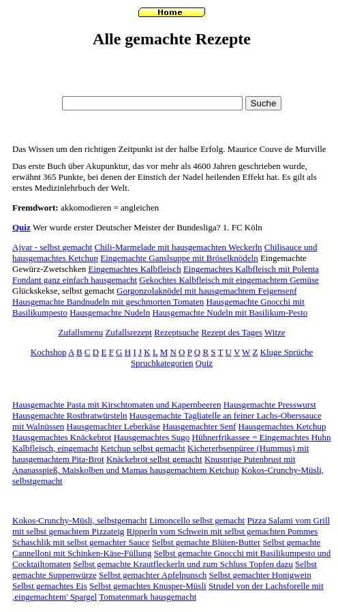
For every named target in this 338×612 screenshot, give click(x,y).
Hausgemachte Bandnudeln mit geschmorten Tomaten (108, 301)
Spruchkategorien (162, 363)
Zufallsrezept (128, 332)
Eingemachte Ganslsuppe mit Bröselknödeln (179, 258)
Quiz (21, 227)
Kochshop (49, 352)
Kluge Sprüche (286, 352)
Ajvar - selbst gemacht (52, 247)
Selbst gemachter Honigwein (260, 575)
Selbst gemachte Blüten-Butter (206, 542)
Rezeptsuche (176, 332)
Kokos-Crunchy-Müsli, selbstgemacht (79, 520)
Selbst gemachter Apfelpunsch (152, 575)
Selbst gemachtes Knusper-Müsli (147, 586)
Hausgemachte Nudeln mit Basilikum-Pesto (229, 312)
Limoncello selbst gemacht (197, 520)
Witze (275, 332)
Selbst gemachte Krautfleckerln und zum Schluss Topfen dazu (183, 564)
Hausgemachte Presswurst (270, 404)
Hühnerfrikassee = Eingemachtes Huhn (261, 437)
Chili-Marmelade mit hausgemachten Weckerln (178, 247)
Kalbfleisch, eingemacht (55, 448)
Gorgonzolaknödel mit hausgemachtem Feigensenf (206, 291)
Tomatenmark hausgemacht (147, 597)
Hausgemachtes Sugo (152, 437)
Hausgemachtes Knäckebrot (61, 437)
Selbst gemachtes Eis (49, 586)
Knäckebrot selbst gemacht (154, 459)
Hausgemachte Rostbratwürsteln (69, 415)
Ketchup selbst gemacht (143, 448)
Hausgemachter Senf (199, 426)
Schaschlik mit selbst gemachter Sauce (80, 542)
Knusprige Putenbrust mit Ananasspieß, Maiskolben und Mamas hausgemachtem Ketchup (154, 464)
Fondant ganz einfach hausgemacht (74, 280)
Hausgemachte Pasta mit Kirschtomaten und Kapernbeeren (116, 404)
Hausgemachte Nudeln (110, 312)
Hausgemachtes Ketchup (282, 426)
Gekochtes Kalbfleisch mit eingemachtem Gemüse (229, 280)
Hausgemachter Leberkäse (114, 426)
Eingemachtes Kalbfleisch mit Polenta (251, 269)
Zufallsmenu (80, 332)
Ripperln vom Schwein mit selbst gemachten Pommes (222, 531)
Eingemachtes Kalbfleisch (135, 269)
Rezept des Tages (231, 332)
